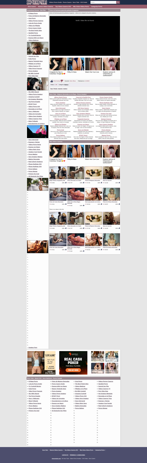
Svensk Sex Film (33, 56)
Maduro (66, 84)
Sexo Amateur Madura (35, 157)
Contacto (65, 455)
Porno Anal (60, 130)
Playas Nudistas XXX (35, 164)
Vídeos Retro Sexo (34, 149)
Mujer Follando (33, 121)
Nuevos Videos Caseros (45, 6)
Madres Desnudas (34, 159)
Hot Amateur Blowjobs (35, 99)
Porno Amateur (33, 71)
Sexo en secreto (107, 180)
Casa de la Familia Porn (83, 97)
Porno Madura (32, 154)
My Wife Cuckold (33, 73)
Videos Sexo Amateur (35, 116)
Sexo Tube (45, 450)
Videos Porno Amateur (35, 94)
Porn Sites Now (33, 76)
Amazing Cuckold (33, 97)
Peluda (55, 88)
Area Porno (32, 18)
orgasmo (60, 88)
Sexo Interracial (33, 139)
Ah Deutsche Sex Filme (35, 176)
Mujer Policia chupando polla (57, 180)
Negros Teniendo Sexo (35, 61)
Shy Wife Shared (33, 92)
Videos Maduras (33, 40)
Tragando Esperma (83, 119)
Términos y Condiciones (77, 455)
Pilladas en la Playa (34, 63)
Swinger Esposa (106, 119)
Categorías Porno (96, 6)
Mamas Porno (106, 135)
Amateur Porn (32, 347)
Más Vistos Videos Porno (81, 6)
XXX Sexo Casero (83, 108)
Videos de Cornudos (34, 114)
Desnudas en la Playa (35, 109)
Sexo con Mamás (83, 130)
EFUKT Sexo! (83, 135)
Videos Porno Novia (34, 144)
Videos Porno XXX (34, 106)
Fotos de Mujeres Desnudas (37, 16)
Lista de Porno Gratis (35, 23)
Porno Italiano (32, 169)
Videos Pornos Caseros (35, 20)
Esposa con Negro (34, 147)
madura (65, 88)
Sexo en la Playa (60, 113)
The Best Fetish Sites (35, 30)
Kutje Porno (32, 59)
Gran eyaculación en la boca (92, 202)
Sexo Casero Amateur (106, 124)
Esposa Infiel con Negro (35, 38)
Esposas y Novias (34, 142)
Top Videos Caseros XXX (63, 6)
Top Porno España (34, 101)
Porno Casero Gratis (34, 28)
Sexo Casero (32, 6)
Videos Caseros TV (34, 66)
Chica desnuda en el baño (74, 180)
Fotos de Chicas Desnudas (110, 202)
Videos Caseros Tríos (35, 119)
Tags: (51, 88)
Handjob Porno (33, 33)
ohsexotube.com (56, 458)
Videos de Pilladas (34, 25)
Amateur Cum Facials (35, 152)
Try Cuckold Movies (34, 35)
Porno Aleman (32, 171)
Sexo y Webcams (33, 111)
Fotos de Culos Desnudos (56, 202)
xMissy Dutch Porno (60, 97)
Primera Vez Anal (33, 174)
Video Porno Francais (35, 68)
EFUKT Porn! (32, 104)
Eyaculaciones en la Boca (36, 123)
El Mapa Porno (33, 13)
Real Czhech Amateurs (35, 161)
